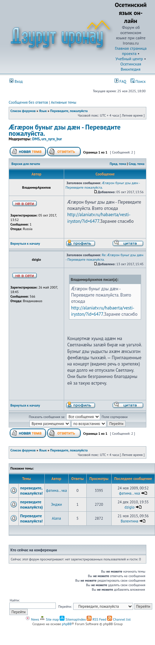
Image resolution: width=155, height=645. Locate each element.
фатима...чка (56, 490)
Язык (43, 111)
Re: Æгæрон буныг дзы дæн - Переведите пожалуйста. (104, 257)
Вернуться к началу (25, 243)
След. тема (137, 164)
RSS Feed (96, 619)
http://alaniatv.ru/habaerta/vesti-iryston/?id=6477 (98, 218)
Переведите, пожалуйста (69, 111)
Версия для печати (25, 164)
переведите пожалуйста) (31, 504)
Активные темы (63, 102)
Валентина (129, 521)
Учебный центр (129, 58)
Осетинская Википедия (130, 66)
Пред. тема (118, 164)
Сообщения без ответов (28, 102)
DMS (36, 138)
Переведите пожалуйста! (31, 518)
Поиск (138, 81)
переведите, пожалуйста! (31, 490)
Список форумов (23, 111)
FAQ (120, 81)
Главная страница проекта (130, 51)
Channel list (119, 619)
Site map (49, 619)
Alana (56, 518)
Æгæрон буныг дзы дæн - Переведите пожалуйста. (65, 130)
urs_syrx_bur (51, 138)
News (32, 619)
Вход (16, 81)
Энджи (56, 504)
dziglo (129, 507)
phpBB (67, 624)
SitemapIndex (73, 619)
